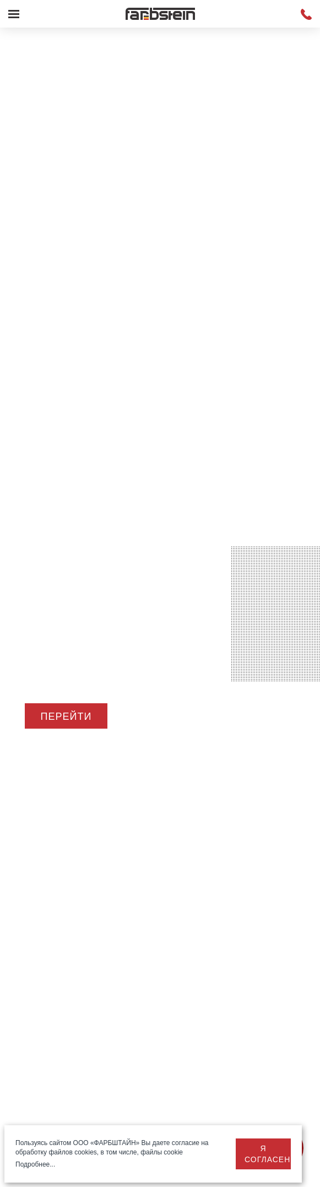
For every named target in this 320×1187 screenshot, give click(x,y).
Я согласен (267, 1154)
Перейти (66, 716)
